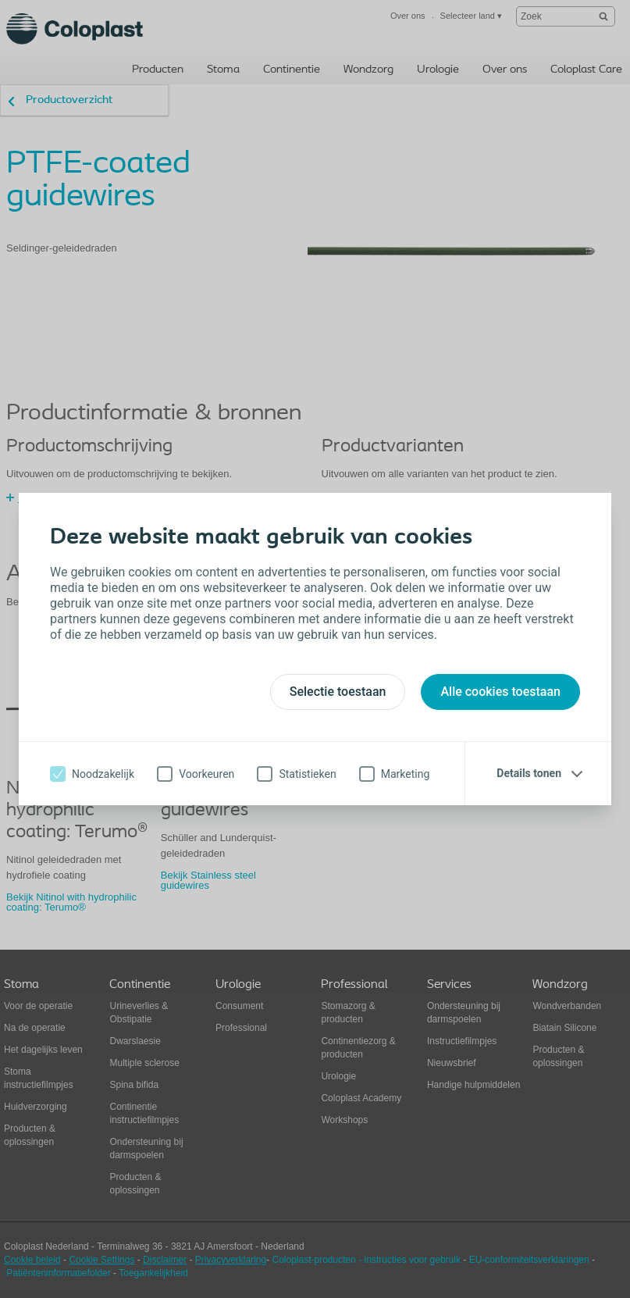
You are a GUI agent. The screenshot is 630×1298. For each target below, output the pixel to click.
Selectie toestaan (338, 691)
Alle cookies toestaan (500, 691)
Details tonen (529, 773)
